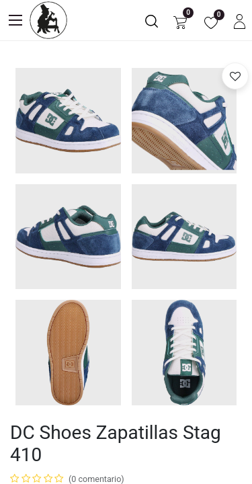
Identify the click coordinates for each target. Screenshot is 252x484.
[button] (235, 76)
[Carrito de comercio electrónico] (180, 20)
